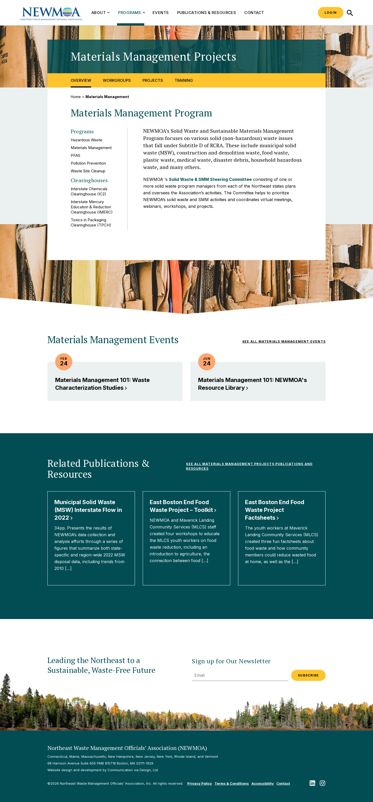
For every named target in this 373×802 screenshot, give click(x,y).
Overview (81, 80)
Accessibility (263, 783)
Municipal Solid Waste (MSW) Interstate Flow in (88, 510)
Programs (131, 12)
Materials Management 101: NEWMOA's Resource (252, 384)
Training (184, 80)
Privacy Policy (199, 783)
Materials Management (91, 147)
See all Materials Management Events (284, 341)
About (100, 12)
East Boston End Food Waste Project (274, 510)
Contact (254, 12)
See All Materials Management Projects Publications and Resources (249, 466)
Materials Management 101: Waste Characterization (102, 384)
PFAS (75, 155)
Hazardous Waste (86, 139)
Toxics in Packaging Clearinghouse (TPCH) (91, 222)
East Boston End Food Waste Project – (183, 506)
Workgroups (117, 80)
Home (76, 96)
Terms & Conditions (231, 783)
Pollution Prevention (88, 163)
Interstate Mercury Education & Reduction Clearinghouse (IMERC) (92, 207)
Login (331, 12)
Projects (152, 80)
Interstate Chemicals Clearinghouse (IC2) (89, 191)
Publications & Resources (206, 12)
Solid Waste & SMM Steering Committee (210, 179)
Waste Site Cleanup (88, 170)
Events (161, 12)
